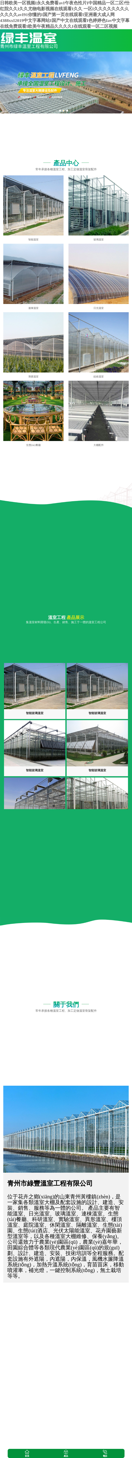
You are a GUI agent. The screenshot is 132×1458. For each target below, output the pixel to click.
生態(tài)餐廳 (33, 445)
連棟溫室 (33, 308)
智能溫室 (33, 239)
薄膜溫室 (33, 376)
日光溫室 (98, 308)
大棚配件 (98, 445)
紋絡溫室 (98, 376)
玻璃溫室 (98, 239)
